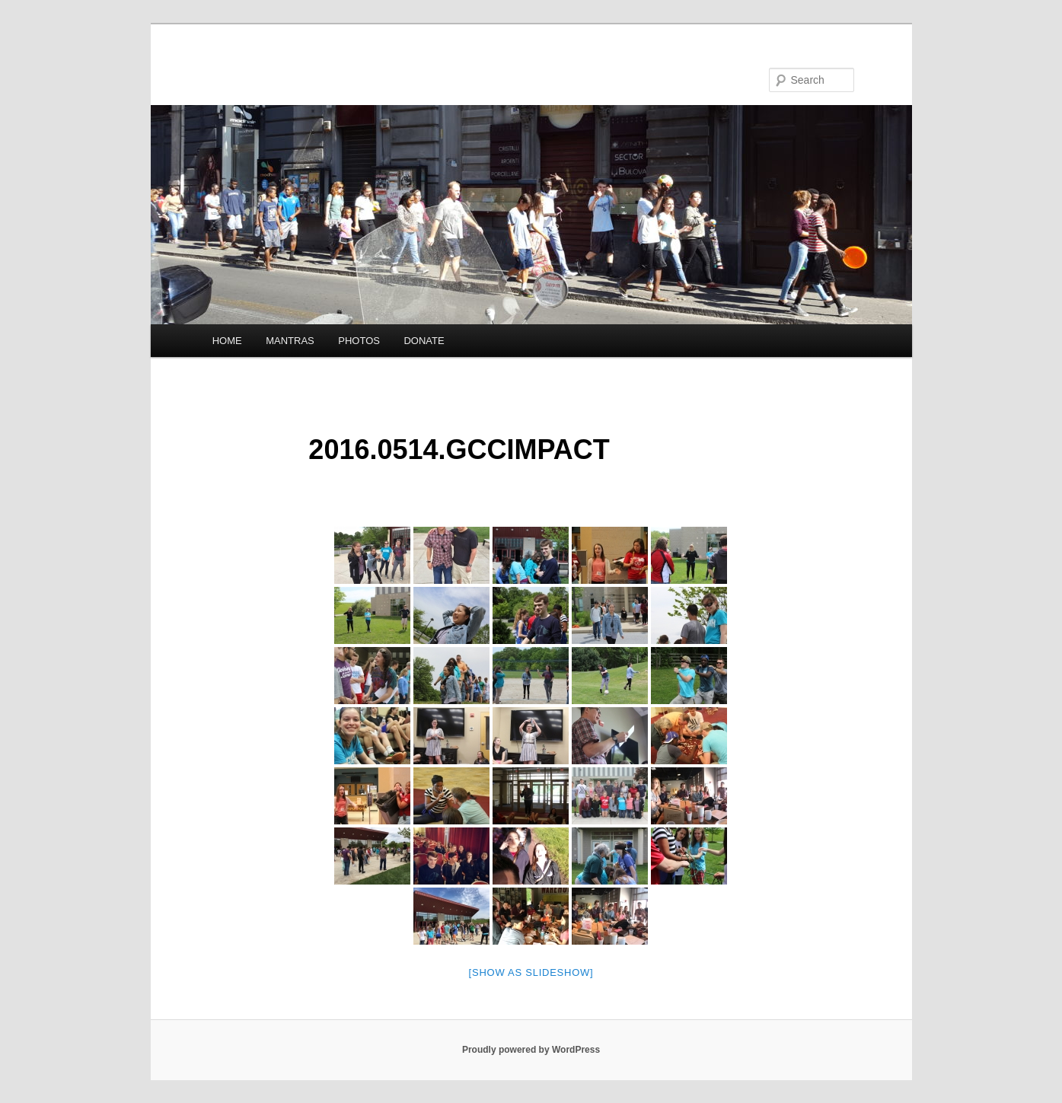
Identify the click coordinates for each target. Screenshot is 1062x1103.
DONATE (423, 340)
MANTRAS (290, 340)
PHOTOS (359, 340)
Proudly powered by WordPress (531, 1049)
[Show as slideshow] (531, 972)
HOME (227, 340)
